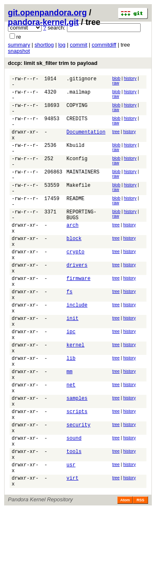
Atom (125, 577)
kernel (75, 395)
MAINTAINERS (83, 190)
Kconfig (77, 174)
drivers (77, 301)
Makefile (79, 206)
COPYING (77, 111)
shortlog (44, 45)
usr (71, 538)
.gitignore (82, 79)
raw (115, 83)
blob (116, 78)
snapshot (19, 51)
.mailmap (79, 95)
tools (74, 522)
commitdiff (104, 45)
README (75, 221)
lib (71, 411)
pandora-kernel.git (43, 22)
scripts (77, 474)
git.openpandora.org (47, 12)
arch (73, 253)
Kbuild (75, 158)
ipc (71, 380)
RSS (140, 577)
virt (73, 553)
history (130, 78)
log (61, 45)
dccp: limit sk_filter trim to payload (52, 63)
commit (78, 45)
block (74, 269)
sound (74, 506)
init (73, 364)
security (79, 490)
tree (116, 141)
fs (69, 332)
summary (19, 45)
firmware (79, 316)
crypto (75, 285)
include (77, 348)
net (71, 443)
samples (77, 459)
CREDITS (77, 127)
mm (69, 427)
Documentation (86, 142)
